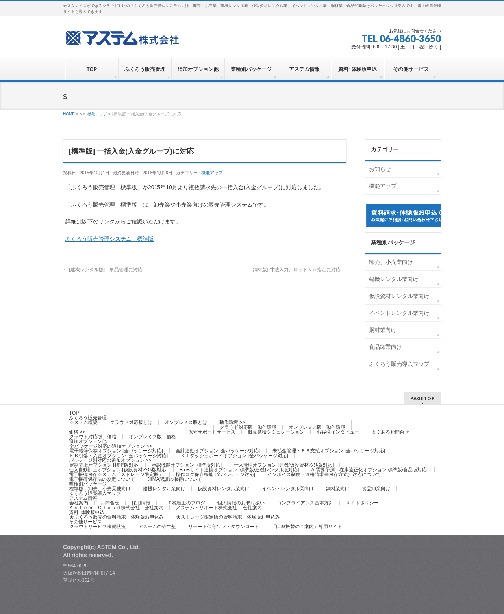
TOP (74, 413)
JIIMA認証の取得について (174, 479)
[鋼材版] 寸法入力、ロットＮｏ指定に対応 (299, 269)
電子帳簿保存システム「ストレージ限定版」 (116, 474)
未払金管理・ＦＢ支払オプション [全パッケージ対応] (328, 450)
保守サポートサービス (211, 432)
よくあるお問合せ (390, 432)
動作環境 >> (232, 422)
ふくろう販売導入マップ (399, 364)
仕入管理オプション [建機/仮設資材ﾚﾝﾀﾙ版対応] (284, 465)
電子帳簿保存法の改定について (102, 479)
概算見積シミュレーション (276, 432)
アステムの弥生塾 (157, 526)
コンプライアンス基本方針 (305, 503)
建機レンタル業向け (394, 279)
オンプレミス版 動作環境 (317, 427)
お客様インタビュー (338, 432)
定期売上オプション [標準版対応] (104, 465)
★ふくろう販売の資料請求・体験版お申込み (116, 517)
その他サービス (85, 521)
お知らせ (380, 169)
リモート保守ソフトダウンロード (223, 526)
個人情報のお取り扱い (241, 503)
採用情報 (141, 503)
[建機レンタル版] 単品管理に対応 (103, 269)
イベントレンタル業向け (399, 313)
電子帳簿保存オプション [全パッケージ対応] (116, 450)
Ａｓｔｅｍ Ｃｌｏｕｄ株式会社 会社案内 (116, 507)
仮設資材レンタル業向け (399, 296)
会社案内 (78, 503)
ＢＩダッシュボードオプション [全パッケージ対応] (234, 455)
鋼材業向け (383, 330)
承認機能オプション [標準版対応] (187, 465)
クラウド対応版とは (131, 422)
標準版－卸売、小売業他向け (100, 488)
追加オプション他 (88, 441)
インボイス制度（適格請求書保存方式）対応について (324, 474)
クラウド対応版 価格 (93, 436)
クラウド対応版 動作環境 (248, 427)
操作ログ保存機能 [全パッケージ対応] (215, 474)
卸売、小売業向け (391, 262)
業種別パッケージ (88, 484)
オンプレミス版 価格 (152, 436)
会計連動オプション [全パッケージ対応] (218, 450)
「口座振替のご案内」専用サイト (306, 526)
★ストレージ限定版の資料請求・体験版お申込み (228, 517)
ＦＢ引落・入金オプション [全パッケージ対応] (118, 455)
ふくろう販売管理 (88, 417)
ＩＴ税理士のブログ (184, 503)
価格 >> (77, 432)
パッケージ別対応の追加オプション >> (110, 460)
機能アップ (212, 172)
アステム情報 (83, 498)
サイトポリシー (362, 503)
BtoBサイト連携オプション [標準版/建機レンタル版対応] (239, 469)
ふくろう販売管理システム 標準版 (109, 239)
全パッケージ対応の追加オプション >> (110, 446)
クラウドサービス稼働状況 (97, 526)
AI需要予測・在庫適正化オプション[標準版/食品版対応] (369, 469)
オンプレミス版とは (186, 422)
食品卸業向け (385, 347)
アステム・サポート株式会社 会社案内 (219, 507)
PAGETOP (422, 398)
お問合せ (109, 503)
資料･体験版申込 (86, 512)
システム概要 (83, 422)
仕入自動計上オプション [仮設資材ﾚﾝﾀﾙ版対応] (118, 469)
